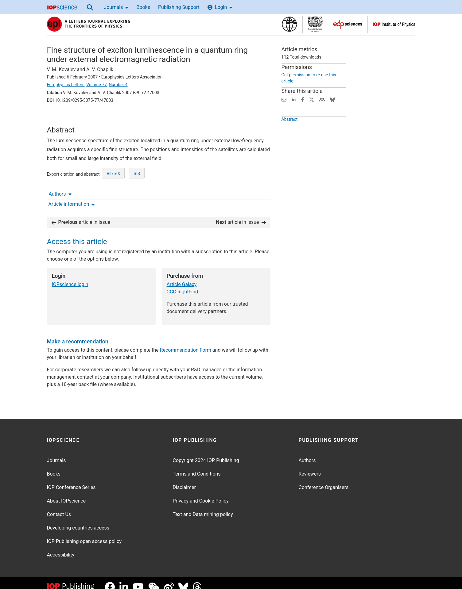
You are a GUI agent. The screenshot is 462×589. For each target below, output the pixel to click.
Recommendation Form (185, 342)
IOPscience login (70, 277)
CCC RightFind (182, 284)
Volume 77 (96, 84)
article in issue (81, 214)
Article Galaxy (182, 277)
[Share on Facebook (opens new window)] (302, 99)
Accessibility (61, 547)
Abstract (289, 130)
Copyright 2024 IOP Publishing (206, 453)
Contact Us (59, 507)
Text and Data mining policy (203, 507)
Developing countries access (78, 520)
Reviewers (310, 466)
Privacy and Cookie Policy (201, 493)
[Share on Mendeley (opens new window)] (322, 99)
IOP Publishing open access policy (84, 534)
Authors (60, 117)
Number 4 (118, 84)
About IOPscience (66, 493)
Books (143, 7)
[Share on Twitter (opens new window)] (311, 99)
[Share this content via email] (283, 99)
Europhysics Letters (66, 84)
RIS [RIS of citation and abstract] (137, 193)
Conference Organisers (324, 480)
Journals (116, 7)
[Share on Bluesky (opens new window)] (332, 99)
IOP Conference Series (71, 480)
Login (220, 7)
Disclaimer (184, 480)
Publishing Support (179, 7)
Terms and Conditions (197, 466)
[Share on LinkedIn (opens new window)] (293, 99)
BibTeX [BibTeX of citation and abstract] (113, 193)
